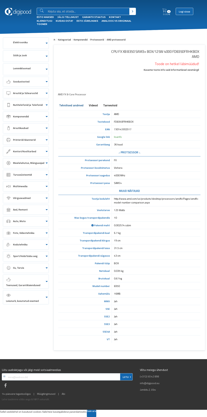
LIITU (126, 377)
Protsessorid (97, 39)
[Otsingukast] (87, 11)
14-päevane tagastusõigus (16, 394)
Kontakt (115, 17)
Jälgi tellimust (68, 17)
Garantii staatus (93, 17)
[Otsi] (132, 11)
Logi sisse (184, 12)
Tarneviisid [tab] (110, 105)
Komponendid (81, 39)
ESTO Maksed (45, 17)
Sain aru (91, 411)
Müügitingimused (46, 394)
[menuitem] (26, 43)
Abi (63, 394)
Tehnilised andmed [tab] (71, 105)
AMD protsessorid (116, 39)
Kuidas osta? (64, 21)
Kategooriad (64, 39)
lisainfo (118, 137)
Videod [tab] (93, 105)
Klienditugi (44, 21)
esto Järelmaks (87, 21)
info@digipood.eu (149, 383)
